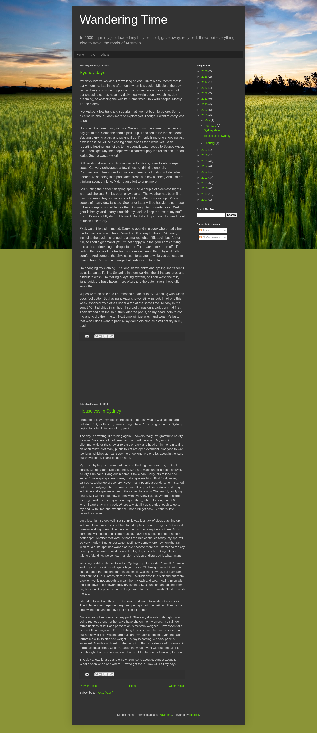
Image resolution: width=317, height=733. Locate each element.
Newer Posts (89, 686)
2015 (204, 161)
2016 (204, 155)
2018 (204, 115)
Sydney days (92, 72)
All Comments (209, 237)
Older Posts (176, 686)
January (210, 143)
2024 (204, 82)
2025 (204, 76)
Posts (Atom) (105, 692)
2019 (204, 109)
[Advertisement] (132, 372)
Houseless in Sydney (100, 411)
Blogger (194, 714)
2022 (204, 93)
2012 (204, 177)
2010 (204, 188)
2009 (204, 194)
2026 (204, 71)
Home (80, 54)
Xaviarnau (165, 714)
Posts (204, 230)
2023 (204, 87)
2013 (204, 171)
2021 (204, 98)
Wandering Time (124, 19)
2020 (204, 104)
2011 (204, 183)
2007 (204, 199)
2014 (204, 166)
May (208, 120)
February (211, 125)
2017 (204, 149)
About (105, 54)
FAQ (92, 54)
